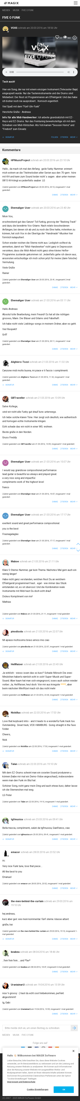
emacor (16, 852)
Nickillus (16, 712)
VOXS (14, 27)
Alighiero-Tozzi (20, 361)
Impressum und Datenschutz (21, 1082)
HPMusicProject (21, 160)
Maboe (15, 561)
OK (63, 1089)
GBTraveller (18, 397)
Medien (6, 10)
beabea (15, 951)
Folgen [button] (54, 137)
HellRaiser (17, 664)
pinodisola (17, 631)
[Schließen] (73, 1051)
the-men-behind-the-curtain (27, 901)
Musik (16, 10)
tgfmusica (17, 819)
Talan (14, 764)
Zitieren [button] (64, 137)
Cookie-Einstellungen (37, 1089)
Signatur (9, 137)
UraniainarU (18, 984)
